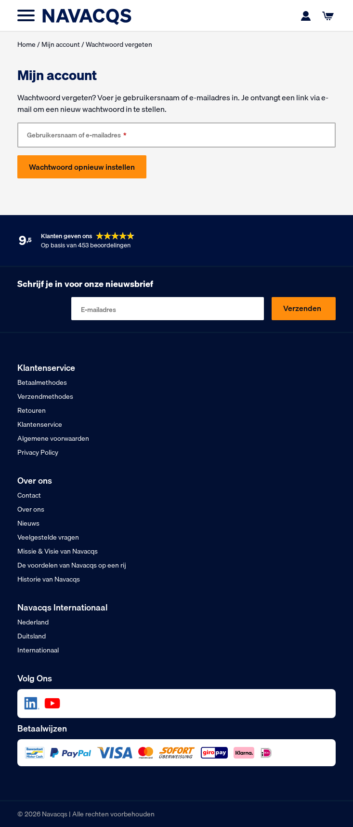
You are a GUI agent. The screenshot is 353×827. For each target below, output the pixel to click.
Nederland (33, 622)
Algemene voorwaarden (53, 438)
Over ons (30, 509)
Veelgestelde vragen (48, 537)
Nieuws (28, 523)
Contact (29, 495)
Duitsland (31, 636)
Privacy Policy (37, 452)
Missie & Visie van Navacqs (57, 551)
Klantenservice (39, 424)
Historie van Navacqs (48, 579)
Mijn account (60, 44)
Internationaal (38, 650)
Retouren (31, 410)
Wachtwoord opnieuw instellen (82, 167)
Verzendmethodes (45, 396)
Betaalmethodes (42, 382)
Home (26, 44)
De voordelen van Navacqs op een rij (71, 565)
